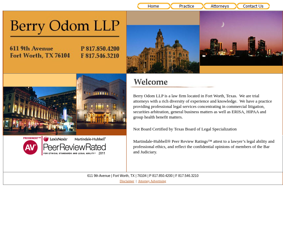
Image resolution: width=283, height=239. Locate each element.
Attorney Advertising (152, 181)
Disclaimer (127, 181)
